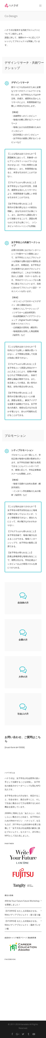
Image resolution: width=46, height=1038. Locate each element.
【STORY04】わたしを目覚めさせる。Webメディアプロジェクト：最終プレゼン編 (22, 925)
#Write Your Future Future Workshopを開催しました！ (22, 903)
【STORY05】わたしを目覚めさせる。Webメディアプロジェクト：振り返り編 (22, 913)
